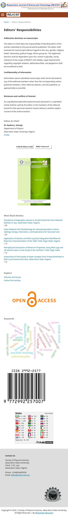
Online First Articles (12, 280)
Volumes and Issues (12, 277)
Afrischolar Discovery (44, 513)
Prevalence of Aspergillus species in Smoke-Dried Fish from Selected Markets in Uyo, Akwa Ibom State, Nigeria (33, 221)
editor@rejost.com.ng (20, 475)
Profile (6, 135)
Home (6, 22)
